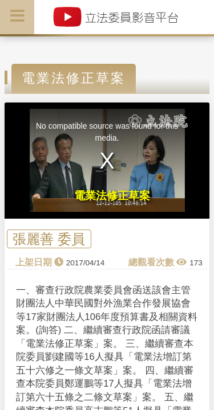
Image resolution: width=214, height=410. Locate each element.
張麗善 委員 (49, 239)
